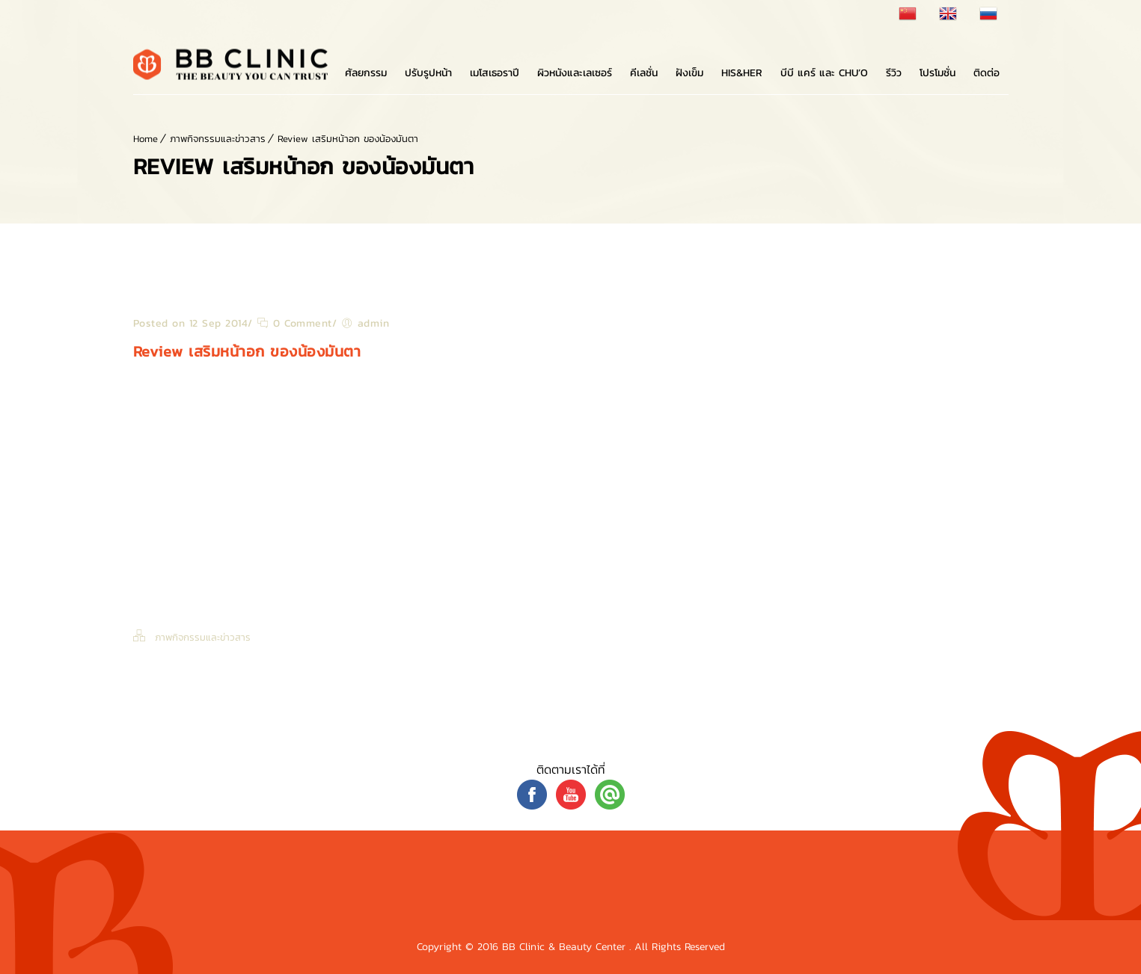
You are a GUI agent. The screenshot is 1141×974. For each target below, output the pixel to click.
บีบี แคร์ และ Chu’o (824, 73)
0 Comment (294, 323)
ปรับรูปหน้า (428, 73)
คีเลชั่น (644, 73)
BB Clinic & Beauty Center (565, 947)
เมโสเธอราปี (494, 73)
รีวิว (894, 73)
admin (374, 323)
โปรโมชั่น (937, 73)
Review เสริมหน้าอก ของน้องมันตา (348, 139)
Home (145, 139)
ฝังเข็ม (689, 73)
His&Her (741, 73)
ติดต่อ (986, 73)
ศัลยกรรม (366, 73)
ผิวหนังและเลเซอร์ (574, 73)
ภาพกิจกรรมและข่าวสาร (218, 139)
